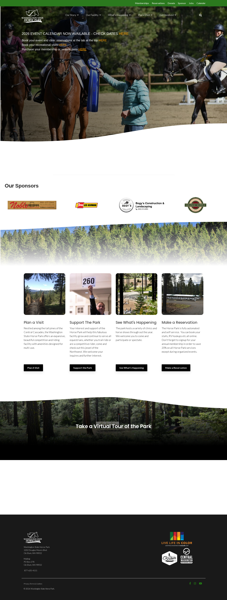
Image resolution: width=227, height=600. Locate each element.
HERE (103, 40)
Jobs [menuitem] (191, 3)
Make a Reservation (176, 367)
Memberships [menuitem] (142, 3)
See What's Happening (131, 367)
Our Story (71, 14)
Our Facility (92, 14)
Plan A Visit (33, 367)
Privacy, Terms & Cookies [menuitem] (33, 584)
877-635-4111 (30, 570)
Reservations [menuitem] (158, 3)
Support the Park (82, 367)
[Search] (200, 15)
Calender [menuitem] (201, 3)
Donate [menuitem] (171, 3)
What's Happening (118, 14)
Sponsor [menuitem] (182, 3)
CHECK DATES (110, 33)
